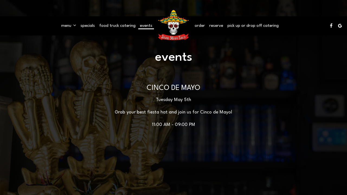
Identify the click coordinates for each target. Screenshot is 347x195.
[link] (173, 25)
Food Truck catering (117, 26)
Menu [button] (68, 25)
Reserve (216, 26)
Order (200, 26)
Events (146, 26)
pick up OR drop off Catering (253, 26)
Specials (88, 26)
